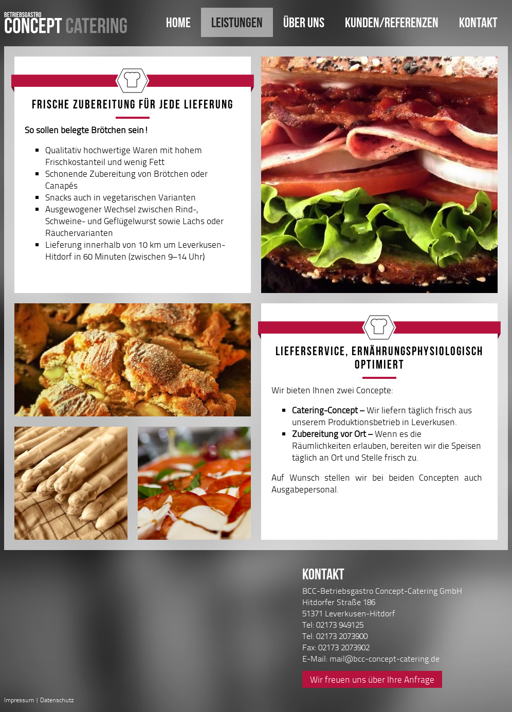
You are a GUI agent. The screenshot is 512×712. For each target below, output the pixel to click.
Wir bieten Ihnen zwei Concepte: (376, 439)
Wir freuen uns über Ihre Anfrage (372, 679)
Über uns (303, 22)
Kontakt (478, 22)
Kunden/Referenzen (391, 22)
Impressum (19, 700)
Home (178, 22)
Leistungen (237, 22)
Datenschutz (57, 700)
